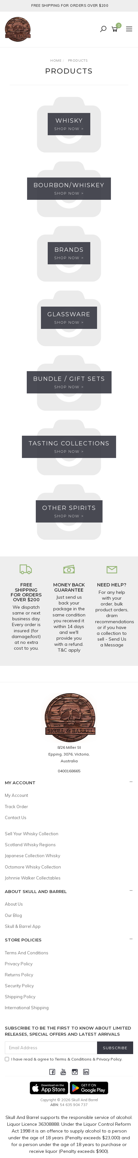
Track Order (16, 806)
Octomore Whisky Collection (33, 866)
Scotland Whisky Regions (30, 844)
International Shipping (27, 1007)
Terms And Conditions (26, 952)
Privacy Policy (19, 963)
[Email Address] (51, 1047)
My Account (16, 795)
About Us (14, 904)
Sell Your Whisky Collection (31, 833)
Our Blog (13, 915)
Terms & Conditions (73, 1059)
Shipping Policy (20, 996)
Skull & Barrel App (23, 926)
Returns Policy (19, 974)
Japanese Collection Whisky (32, 855)
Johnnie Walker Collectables (33, 877)
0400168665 (69, 770)
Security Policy (19, 985)
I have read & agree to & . (64, 1059)
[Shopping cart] (116, 29)
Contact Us (15, 817)
